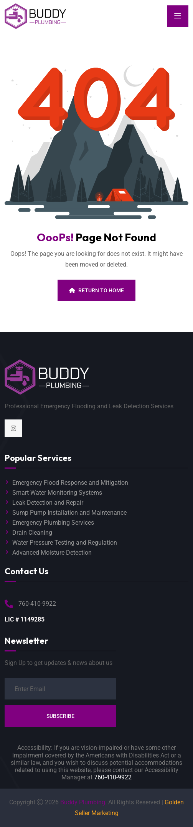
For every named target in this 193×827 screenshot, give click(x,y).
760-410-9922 (113, 777)
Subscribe (60, 716)
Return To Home (96, 290)
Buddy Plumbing (82, 802)
